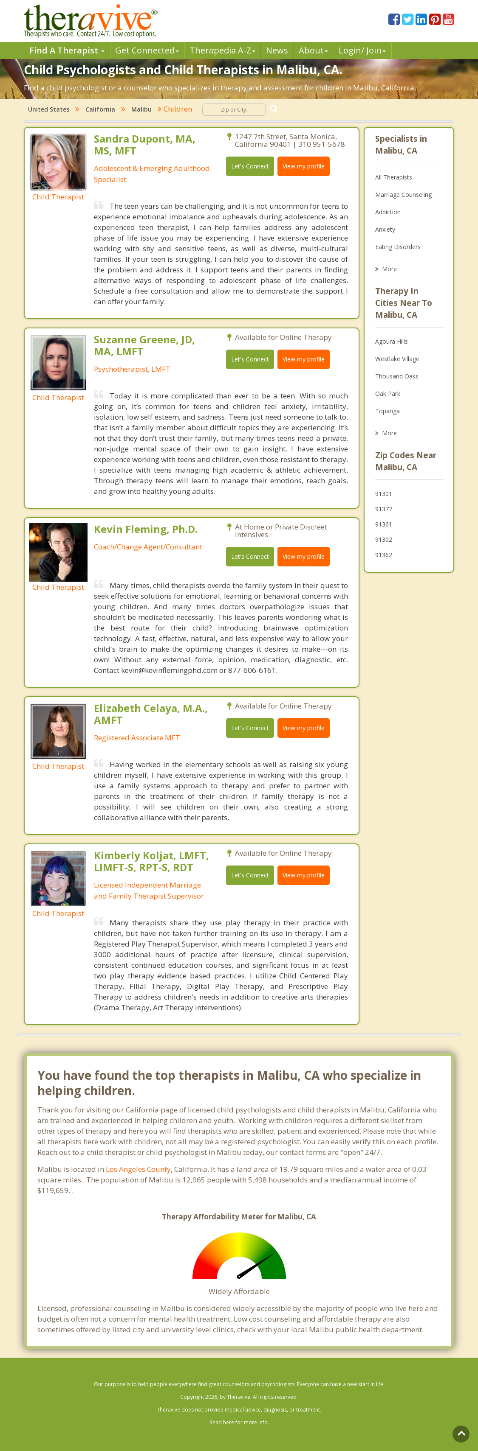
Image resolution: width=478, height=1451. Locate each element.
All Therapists (393, 177)
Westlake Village (397, 359)
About (313, 50)
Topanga (387, 411)
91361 (383, 524)
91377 (383, 509)
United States (48, 109)
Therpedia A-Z (222, 50)
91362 (383, 555)
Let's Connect (250, 166)
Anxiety (385, 229)
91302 (383, 539)
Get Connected (147, 50)
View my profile (304, 166)
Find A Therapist (67, 50)
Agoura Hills (391, 341)
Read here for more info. (239, 1422)
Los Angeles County (138, 1169)
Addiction (388, 212)
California (100, 109)
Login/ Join (362, 50)
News (277, 50)
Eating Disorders (398, 247)
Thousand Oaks (397, 376)
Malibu (141, 109)
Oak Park (387, 393)
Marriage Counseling (403, 194)
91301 (383, 494)
